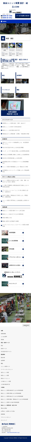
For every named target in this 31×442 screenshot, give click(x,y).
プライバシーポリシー (6, 417)
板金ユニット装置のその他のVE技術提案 (10, 402)
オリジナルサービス (5, 302)
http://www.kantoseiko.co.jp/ (13, 432)
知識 (2, 330)
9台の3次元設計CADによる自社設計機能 (13, 147)
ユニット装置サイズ (5, 366)
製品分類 (3, 357)
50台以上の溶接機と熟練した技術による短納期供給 (15, 154)
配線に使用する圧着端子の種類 (10, 221)
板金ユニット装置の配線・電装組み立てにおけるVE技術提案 (14, 399)
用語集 (2, 339)
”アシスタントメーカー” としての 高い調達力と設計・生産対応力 (15, 191)
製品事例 (3, 309)
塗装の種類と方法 (7, 217)
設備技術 (3, 306)
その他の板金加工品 (5, 384)
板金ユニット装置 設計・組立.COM (9, 405)
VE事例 (2, 313)
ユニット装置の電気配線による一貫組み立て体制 (15, 166)
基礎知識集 (3, 333)
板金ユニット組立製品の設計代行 (11, 130)
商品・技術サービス (5, 342)
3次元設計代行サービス (6, 351)
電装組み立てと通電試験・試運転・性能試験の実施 (15, 133)
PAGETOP (26, 325)
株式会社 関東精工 (14, 438)
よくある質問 (4, 336)
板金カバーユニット (5, 378)
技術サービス (4, 348)
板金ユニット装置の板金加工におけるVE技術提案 (12, 390)
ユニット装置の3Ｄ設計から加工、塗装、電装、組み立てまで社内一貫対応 (15, 181)
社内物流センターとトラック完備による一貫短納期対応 (15, 171)
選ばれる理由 (4, 298)
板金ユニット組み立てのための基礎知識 (12, 214)
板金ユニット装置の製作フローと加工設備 (13, 210)
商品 (2, 345)
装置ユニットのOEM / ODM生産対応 (11, 126)
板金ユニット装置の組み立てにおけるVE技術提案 (12, 396)
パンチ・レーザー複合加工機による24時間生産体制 (15, 151)
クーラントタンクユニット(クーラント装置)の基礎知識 (15, 225)
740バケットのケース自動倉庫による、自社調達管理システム (15, 143)
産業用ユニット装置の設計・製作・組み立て (14, 123)
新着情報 (3, 316)
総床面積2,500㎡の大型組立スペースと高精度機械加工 (15, 162)
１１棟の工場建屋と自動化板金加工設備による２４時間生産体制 (15, 186)
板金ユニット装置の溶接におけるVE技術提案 (11, 393)
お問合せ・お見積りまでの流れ (8, 411)
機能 (2, 363)
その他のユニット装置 (6, 381)
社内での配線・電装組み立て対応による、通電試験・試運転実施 (15, 196)
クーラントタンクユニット (7, 369)
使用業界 (3, 360)
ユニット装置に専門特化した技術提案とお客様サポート (15, 201)
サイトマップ (4, 420)
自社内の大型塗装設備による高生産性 (12, 158)
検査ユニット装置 (5, 375)
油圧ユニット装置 (5, 372)
